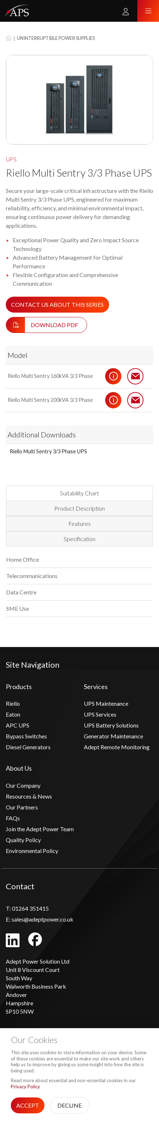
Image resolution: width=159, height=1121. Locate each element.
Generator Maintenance (113, 736)
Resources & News (29, 796)
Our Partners (22, 807)
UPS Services (100, 714)
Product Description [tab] (79, 508)
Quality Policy (23, 839)
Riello (13, 703)
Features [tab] (79, 523)
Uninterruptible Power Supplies (56, 38)
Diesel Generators (28, 746)
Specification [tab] (79, 538)
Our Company (23, 785)
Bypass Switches (26, 736)
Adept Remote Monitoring (117, 746)
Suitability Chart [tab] (79, 493)
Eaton (13, 714)
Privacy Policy (25, 1086)
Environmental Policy (32, 850)
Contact (135, 376)
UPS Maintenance (106, 703)
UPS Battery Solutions (111, 725)
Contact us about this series (57, 304)
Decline (69, 1105)
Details (113, 376)
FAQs (13, 818)
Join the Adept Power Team (40, 828)
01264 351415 (27, 908)
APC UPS (17, 725)
